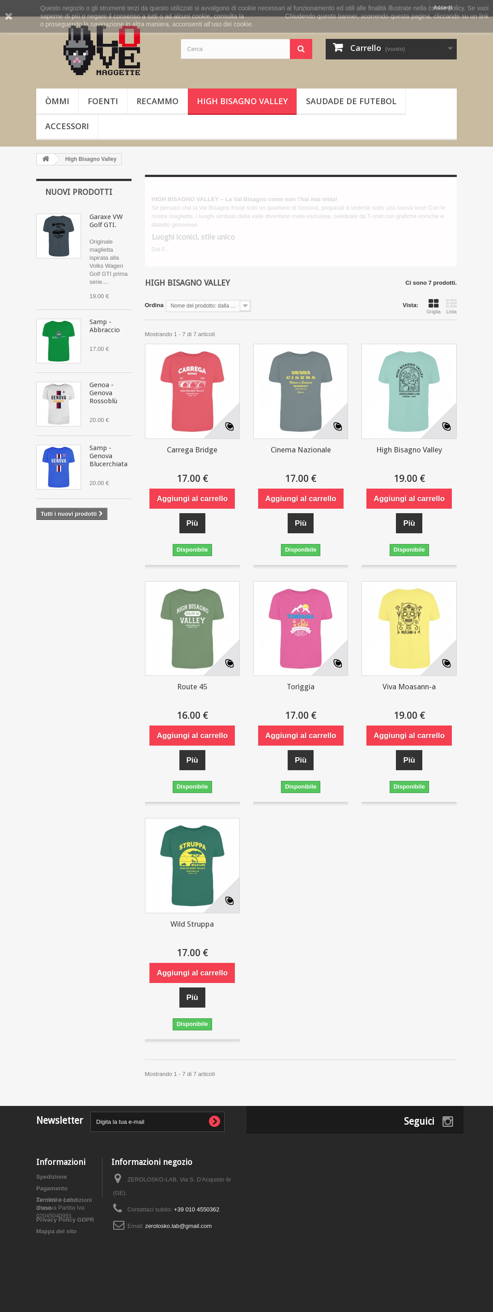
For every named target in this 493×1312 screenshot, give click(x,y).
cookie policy (263, 16)
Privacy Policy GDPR (65, 1219)
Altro (158, 257)
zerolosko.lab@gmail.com (178, 1226)
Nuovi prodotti (78, 192)
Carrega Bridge (192, 449)
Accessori (67, 126)
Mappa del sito (56, 1231)
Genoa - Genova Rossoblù (103, 393)
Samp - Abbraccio (104, 326)
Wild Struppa (192, 924)
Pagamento (52, 1188)
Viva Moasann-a (409, 686)
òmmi (57, 101)
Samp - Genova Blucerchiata (108, 456)
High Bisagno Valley (242, 101)
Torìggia (300, 686)
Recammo (157, 101)
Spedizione (51, 1176)
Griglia (433, 306)
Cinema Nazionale (301, 449)
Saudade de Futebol (351, 101)
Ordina (154, 305)
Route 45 (192, 686)
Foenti (103, 101)
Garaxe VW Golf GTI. (106, 221)
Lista (451, 306)
